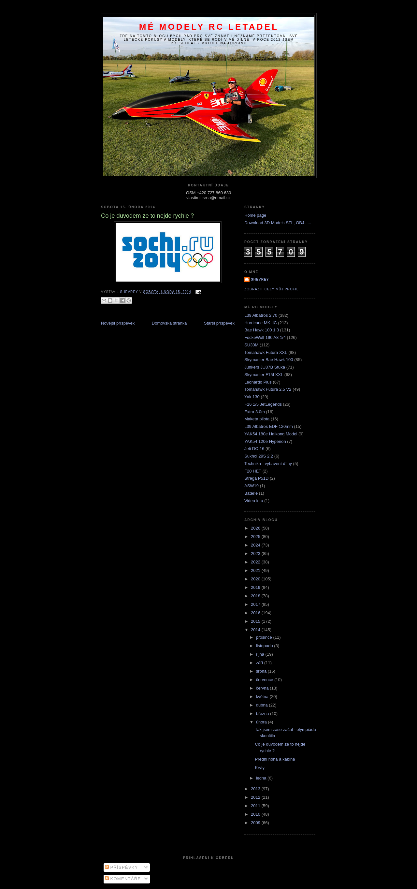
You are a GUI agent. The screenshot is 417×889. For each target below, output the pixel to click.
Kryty (260, 767)
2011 (256, 805)
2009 (256, 822)
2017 (256, 604)
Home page (255, 215)
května (263, 696)
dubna (262, 705)
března (263, 713)
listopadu (265, 645)
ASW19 (251, 485)
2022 (256, 562)
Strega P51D (256, 478)
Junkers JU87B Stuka (264, 367)
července (265, 679)
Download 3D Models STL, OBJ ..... (277, 222)
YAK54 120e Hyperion (265, 441)
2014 (256, 629)
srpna (262, 671)
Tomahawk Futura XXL (265, 352)
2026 (256, 528)
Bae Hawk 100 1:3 (261, 330)
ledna (261, 778)
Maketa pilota (256, 418)
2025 (256, 536)
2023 (256, 553)
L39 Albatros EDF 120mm (268, 426)
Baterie (251, 493)
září (260, 662)
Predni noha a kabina (275, 759)
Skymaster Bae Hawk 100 (268, 359)
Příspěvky (121, 867)
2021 (256, 570)
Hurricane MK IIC (260, 322)
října (261, 654)
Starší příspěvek (219, 323)
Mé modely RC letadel (209, 27)
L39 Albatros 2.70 (260, 315)
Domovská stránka (169, 323)
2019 (256, 587)
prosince (264, 637)
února (262, 722)
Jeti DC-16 (254, 448)
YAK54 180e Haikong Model (270, 433)
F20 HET (252, 471)
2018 (256, 595)
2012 (256, 797)
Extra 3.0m (254, 411)
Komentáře (123, 878)
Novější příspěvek (118, 323)
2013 (256, 788)
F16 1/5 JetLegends (263, 404)
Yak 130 (252, 396)
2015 (256, 621)
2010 (256, 814)
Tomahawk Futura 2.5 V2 (268, 389)
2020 (256, 578)
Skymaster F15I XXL (263, 374)
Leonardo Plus (258, 382)
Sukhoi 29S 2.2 (258, 456)
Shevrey (260, 279)
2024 (256, 545)
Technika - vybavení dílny (268, 463)
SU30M (251, 344)
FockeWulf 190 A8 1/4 (265, 337)
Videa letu (253, 500)
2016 (256, 612)
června (263, 688)
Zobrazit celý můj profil (271, 289)
